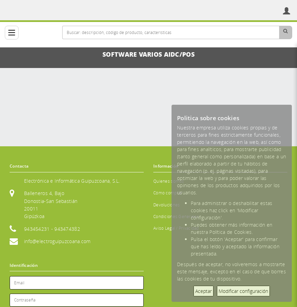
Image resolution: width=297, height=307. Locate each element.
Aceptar (203, 291)
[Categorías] (12, 32)
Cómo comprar (168, 193)
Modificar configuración (243, 291)
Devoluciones (166, 205)
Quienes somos (168, 181)
